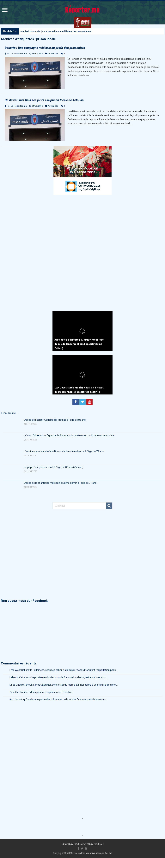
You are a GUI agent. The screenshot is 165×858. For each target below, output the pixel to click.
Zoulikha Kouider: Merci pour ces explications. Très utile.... (41, 692)
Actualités (53, 53)
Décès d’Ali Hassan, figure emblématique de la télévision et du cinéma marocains (69, 435)
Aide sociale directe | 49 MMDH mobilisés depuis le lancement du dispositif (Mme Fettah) (79, 344)
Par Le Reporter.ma (17, 53)
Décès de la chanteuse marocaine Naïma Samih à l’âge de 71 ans (60, 482)
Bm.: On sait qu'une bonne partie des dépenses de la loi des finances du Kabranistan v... (58, 699)
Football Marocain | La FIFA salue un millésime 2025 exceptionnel (55, 31)
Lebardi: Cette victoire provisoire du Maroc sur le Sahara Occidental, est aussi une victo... (58, 677)
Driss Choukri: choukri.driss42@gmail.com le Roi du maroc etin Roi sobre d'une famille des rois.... (63, 684)
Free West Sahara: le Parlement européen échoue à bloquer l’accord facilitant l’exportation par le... (63, 670)
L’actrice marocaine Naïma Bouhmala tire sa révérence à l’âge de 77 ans (64, 451)
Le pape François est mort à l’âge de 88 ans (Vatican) (53, 467)
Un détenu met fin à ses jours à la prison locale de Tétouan (44, 100)
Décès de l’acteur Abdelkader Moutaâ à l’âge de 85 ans (55, 419)
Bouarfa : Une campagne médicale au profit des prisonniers (45, 48)
